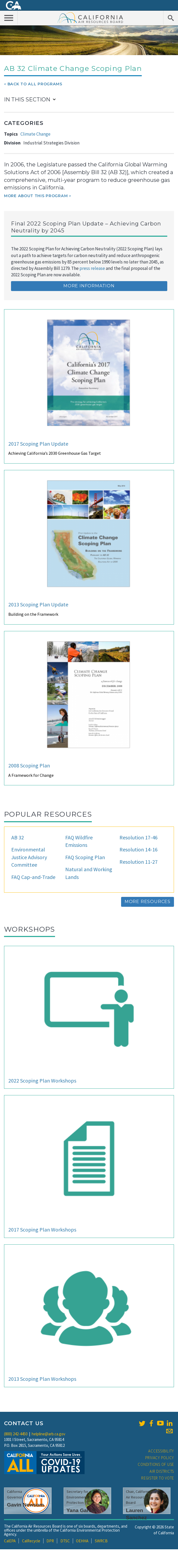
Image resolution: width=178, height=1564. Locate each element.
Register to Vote (157, 1478)
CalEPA (10, 1540)
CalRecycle (31, 1540)
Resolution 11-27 (138, 861)
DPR (50, 1540)
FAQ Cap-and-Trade (33, 877)
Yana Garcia (81, 1510)
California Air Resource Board (90, 17)
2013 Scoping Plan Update (38, 604)
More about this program (36, 195)
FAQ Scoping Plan (85, 857)
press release (92, 268)
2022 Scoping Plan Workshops (42, 1080)
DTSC (65, 1540)
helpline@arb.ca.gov (48, 1433)
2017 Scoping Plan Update (38, 443)
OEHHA (82, 1540)
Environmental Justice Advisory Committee (29, 857)
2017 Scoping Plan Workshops (42, 1229)
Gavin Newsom (25, 1505)
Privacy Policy (159, 1457)
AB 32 (17, 837)
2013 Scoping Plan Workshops (42, 1378)
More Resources (147, 901)
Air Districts (162, 1471)
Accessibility (161, 1451)
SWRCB (101, 1540)
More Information (89, 285)
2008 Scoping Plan (29, 765)
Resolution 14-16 (138, 849)
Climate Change (35, 134)
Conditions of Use (156, 1464)
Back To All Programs (35, 84)
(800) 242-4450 (15, 1433)
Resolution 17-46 (138, 837)
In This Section (27, 99)
